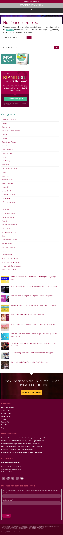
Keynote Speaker (7, 183)
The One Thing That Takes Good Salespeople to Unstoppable (32, 353)
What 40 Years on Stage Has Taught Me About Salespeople (32, 296)
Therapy (4, 251)
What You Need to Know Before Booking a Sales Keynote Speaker (34, 286)
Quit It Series (6, 228)
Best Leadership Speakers (36, 526)
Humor (4, 172)
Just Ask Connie (7, 180)
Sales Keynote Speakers (52, 526)
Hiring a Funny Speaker (10, 168)
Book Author (6, 127)
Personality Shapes (7, 407)
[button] (31, 10)
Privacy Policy (6, 526)
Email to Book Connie (31, 392)
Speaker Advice (7, 243)
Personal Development (9, 225)
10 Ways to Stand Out (9, 120)
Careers (4, 135)
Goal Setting (6, 161)
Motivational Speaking (9, 213)
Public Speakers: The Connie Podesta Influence (32, 527)
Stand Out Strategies (9, 247)
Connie (31, 5)
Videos (3, 419)
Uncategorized (7, 255)
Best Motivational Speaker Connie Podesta (14, 528)
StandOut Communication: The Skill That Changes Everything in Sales (23, 438)
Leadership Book (7, 191)
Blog (2, 428)
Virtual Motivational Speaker (11, 266)
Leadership (5, 187)
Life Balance (6, 198)
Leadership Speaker (8, 195)
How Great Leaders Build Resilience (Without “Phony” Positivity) (33, 305)
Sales (4, 236)
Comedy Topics (7, 146)
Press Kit (4, 425)
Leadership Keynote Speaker (20, 526)
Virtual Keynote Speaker (10, 258)
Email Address (7, 500)
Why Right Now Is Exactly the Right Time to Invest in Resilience (33, 324)
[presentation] (17, 510)
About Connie (5, 416)
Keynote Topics (6, 413)
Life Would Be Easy (8, 202)
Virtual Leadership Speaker (11, 262)
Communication (7, 150)
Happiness (5, 165)
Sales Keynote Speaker (9, 240)
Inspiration (5, 176)
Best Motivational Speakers (9, 527)
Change (4, 138)
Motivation (5, 210)
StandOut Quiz (6, 410)
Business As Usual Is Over (11, 131)
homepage (10, 30)
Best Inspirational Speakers (35, 528)
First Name (6, 493)
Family (4, 157)
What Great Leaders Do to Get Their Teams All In (28, 315)
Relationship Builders (9, 232)
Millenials (5, 206)
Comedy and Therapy (9, 142)
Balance (4, 123)
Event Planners (7, 153)
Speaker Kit (5, 422)
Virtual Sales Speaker (9, 270)
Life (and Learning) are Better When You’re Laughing (29, 362)
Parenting (5, 221)
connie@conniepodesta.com (31, 1)
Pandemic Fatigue (8, 217)
